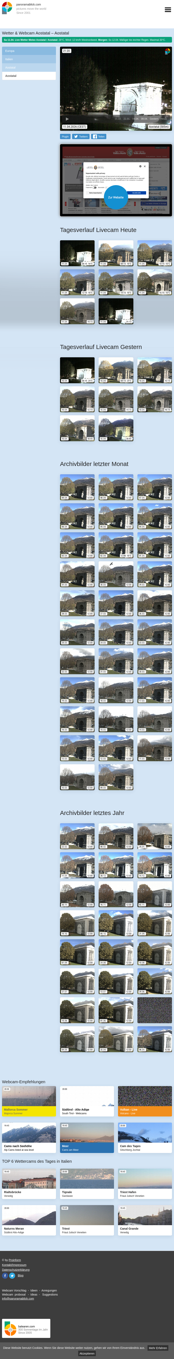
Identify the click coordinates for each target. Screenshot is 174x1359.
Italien (9, 59)
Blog (20, 1275)
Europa (9, 51)
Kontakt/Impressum (14, 1265)
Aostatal (10, 67)
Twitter (12, 1276)
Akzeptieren (87, 1353)
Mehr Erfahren (158, 1348)
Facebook (5, 1276)
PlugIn (65, 136)
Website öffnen (116, 197)
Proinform (15, 1260)
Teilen (101, 136)
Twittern (83, 136)
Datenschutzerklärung (16, 1269)
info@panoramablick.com (18, 1298)
